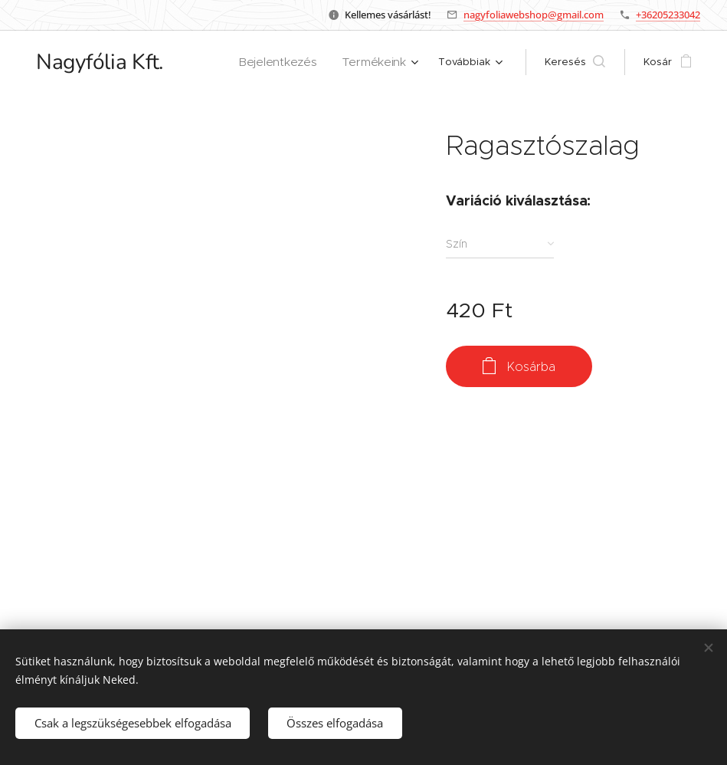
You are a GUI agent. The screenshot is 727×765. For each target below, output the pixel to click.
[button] (575, 62)
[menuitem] (291, 62)
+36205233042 (668, 14)
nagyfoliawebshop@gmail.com (533, 14)
